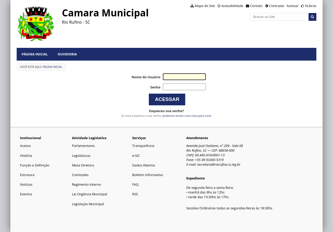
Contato (256, 5)
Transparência (143, 145)
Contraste (276, 5)
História (26, 155)
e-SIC (136, 155)
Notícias (26, 184)
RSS (135, 194)
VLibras (310, 5)
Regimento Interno (86, 184)
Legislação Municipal (88, 204)
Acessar (293, 5)
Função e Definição (34, 165)
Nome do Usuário (146, 77)
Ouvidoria (67, 54)
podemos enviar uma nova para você (186, 116)
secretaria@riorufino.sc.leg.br (218, 164)
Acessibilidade (232, 5)
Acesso (25, 145)
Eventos (26, 194)
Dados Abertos (143, 165)
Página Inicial (35, 54)
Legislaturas (81, 155)
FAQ (135, 184)
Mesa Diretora (83, 165)
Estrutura (27, 174)
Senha (155, 87)
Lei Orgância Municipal (89, 194)
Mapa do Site (205, 5)
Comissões (80, 174)
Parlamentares (83, 145)
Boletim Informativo (147, 174)
